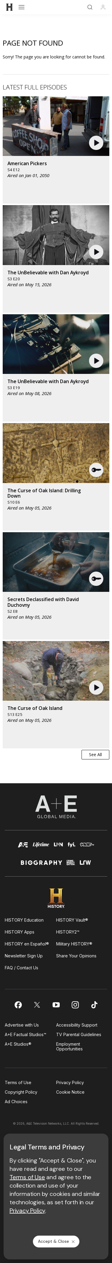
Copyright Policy (21, 1092)
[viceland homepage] (87, 847)
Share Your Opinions (76, 955)
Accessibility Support (76, 1024)
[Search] (90, 7)
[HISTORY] (9, 7)
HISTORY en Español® (27, 943)
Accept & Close (57, 1241)
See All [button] (95, 754)
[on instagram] (75, 1004)
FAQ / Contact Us (21, 967)
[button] (96, 143)
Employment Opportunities (69, 1046)
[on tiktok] (94, 1004)
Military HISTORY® (74, 943)
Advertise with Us (22, 1024)
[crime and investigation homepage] (71, 865)
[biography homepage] (41, 865)
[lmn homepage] (58, 847)
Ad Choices (16, 1101)
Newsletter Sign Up (24, 955)
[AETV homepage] (23, 847)
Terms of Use (18, 1082)
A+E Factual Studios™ (25, 1034)
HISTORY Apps (19, 931)
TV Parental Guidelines (78, 1034)
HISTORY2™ (67, 931)
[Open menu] (21, 7)
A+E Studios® (18, 1044)
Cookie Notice (70, 1092)
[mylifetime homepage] (41, 847)
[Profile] (103, 7)
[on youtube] (56, 1004)
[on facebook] (18, 1004)
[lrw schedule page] (85, 865)
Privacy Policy (70, 1082)
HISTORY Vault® (72, 920)
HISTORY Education (24, 920)
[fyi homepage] (72, 847)
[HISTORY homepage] (56, 898)
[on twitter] (37, 1004)
